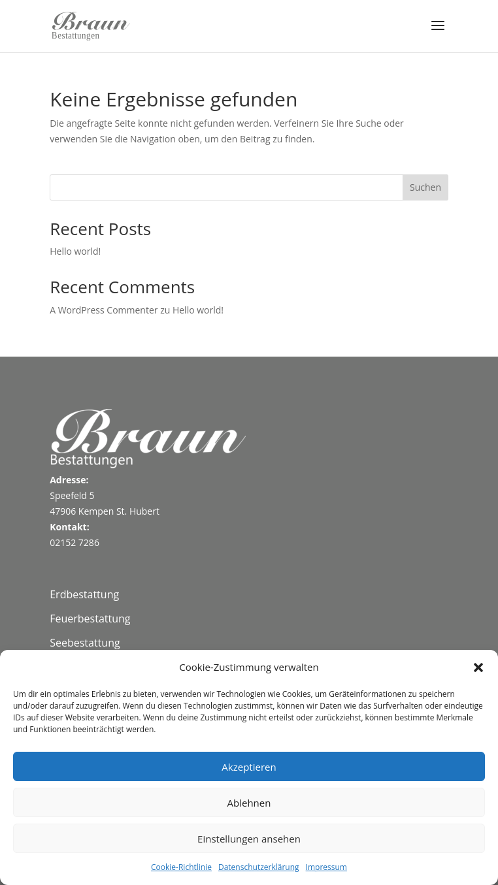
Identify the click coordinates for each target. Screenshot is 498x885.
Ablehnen (249, 802)
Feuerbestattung (90, 618)
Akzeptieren (249, 766)
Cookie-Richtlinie (181, 867)
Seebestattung (85, 643)
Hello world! (75, 251)
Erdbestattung (84, 594)
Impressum (326, 867)
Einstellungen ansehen (249, 838)
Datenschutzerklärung (258, 867)
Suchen (425, 187)
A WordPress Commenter (104, 310)
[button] (478, 667)
